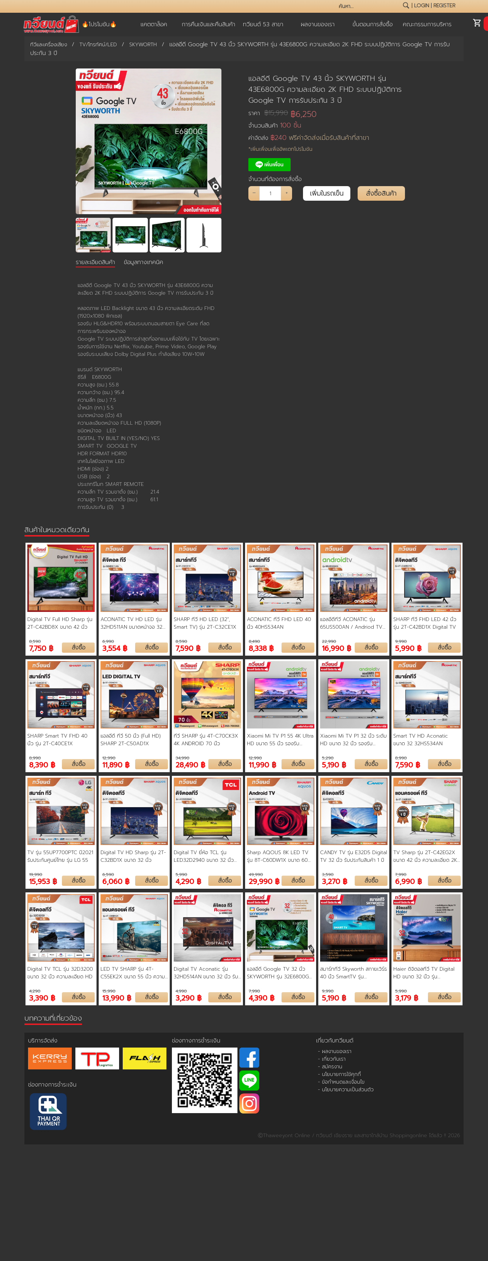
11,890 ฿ (115, 764)
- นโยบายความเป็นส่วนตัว (346, 1089)
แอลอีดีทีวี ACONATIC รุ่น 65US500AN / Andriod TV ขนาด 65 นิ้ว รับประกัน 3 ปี (351, 623)
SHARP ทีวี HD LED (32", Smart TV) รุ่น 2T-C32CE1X (205, 623)
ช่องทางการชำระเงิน (52, 1084)
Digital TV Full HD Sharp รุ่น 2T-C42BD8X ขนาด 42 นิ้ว (60, 623)
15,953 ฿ (43, 881)
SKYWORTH (143, 44)
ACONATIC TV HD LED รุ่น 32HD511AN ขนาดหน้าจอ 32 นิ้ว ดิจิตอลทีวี (131, 623)
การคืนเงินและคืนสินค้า (208, 24)
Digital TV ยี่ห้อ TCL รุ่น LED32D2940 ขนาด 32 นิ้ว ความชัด (204, 856)
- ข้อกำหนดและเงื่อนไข (341, 1082)
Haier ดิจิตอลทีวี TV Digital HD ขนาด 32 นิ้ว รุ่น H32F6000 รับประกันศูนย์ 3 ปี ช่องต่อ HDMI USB (426, 973)
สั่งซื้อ (78, 647)
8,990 (35, 758)
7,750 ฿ (41, 647)
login (421, 5)
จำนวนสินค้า (274, 125)
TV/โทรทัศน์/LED (98, 44)
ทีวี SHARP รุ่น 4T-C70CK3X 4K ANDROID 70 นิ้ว (206, 739)
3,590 (328, 874)
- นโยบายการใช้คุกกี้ (339, 1074)
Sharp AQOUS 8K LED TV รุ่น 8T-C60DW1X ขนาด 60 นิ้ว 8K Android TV (277, 856)
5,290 (328, 758)
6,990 (108, 641)
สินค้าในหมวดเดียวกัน (56, 529)
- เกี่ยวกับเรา (332, 1059)
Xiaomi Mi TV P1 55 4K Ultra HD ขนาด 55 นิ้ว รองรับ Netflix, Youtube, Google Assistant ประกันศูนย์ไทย (280, 739)
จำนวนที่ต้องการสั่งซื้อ (275, 179)
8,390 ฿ (42, 764)
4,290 (34, 991)
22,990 (329, 641)
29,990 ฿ (264, 881)
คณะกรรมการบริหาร (427, 24)
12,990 (108, 758)
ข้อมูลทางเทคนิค (143, 262)
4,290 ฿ (188, 881)
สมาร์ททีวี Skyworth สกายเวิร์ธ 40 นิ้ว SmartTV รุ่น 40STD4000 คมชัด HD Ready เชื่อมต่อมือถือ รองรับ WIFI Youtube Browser (353, 973)
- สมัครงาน (330, 1067)
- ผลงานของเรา (334, 1051)
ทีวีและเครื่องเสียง (48, 44)
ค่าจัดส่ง (308, 138)
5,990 (181, 874)
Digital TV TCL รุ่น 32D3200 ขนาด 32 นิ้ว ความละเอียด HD (60, 973)
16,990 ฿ (336, 647)
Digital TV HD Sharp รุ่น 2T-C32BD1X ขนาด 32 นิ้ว (133, 856)
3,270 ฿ (334, 881)
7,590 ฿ (188, 647)
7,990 (400, 874)
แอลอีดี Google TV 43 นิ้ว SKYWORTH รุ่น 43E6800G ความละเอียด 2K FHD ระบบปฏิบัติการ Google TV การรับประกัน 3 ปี (325, 89)
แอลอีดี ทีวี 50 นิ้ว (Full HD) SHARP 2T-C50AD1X (131, 739)
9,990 (401, 641)
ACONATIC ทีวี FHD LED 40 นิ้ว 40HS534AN (279, 623)
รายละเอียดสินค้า (95, 262)
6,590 (108, 874)
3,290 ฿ (188, 997)
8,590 (35, 641)
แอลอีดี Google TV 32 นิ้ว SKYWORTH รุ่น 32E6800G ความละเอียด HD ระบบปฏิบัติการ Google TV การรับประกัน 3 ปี (279, 973)
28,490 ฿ (190, 764)
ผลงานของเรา (318, 24)
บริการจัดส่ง (43, 1040)
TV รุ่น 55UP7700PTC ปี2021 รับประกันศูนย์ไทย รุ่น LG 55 (60, 856)
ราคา (268, 113)
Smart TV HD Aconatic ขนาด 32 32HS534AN (420, 739)
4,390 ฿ (261, 997)
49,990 (256, 874)
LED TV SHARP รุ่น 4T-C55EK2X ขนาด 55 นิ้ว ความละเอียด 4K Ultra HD (133, 973)
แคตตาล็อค (154, 24)
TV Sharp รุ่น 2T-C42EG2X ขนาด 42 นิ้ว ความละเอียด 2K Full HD (425, 856)
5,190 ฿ (334, 764)
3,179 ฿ (406, 997)
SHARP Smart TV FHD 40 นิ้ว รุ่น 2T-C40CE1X (57, 739)
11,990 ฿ (262, 764)
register (444, 5)
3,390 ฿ (42, 997)
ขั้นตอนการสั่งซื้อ (373, 24)
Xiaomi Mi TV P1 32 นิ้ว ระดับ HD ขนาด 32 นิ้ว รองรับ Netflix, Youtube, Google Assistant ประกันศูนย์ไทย (353, 739)
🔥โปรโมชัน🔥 (99, 24)
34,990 (182, 758)
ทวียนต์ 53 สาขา (263, 24)
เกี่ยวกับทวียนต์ (334, 1040)
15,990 (108, 991)
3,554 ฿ (114, 647)
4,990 (181, 991)
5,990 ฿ (408, 647)
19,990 (35, 874)
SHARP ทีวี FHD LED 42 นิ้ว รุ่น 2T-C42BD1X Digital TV (424, 623)
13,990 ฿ (116, 997)
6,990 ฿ (408, 881)
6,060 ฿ (115, 881)
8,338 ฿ (261, 647)
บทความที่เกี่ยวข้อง (53, 1018)
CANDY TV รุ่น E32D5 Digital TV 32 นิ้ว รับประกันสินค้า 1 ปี (353, 856)
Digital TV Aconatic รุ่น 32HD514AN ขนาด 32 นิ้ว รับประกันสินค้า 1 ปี (206, 973)
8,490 (254, 641)
